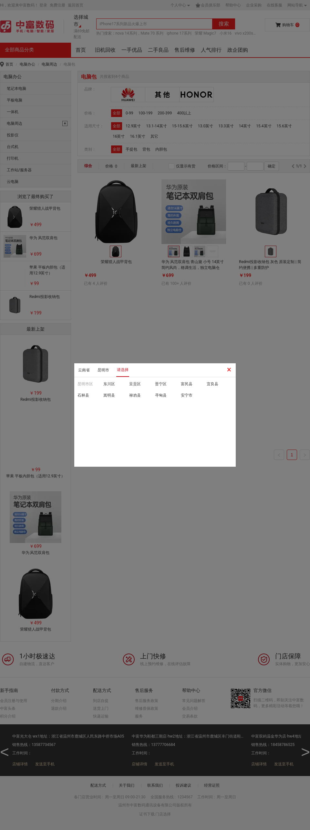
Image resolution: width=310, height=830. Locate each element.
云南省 (84, 370)
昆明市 (103, 370)
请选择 (123, 369)
